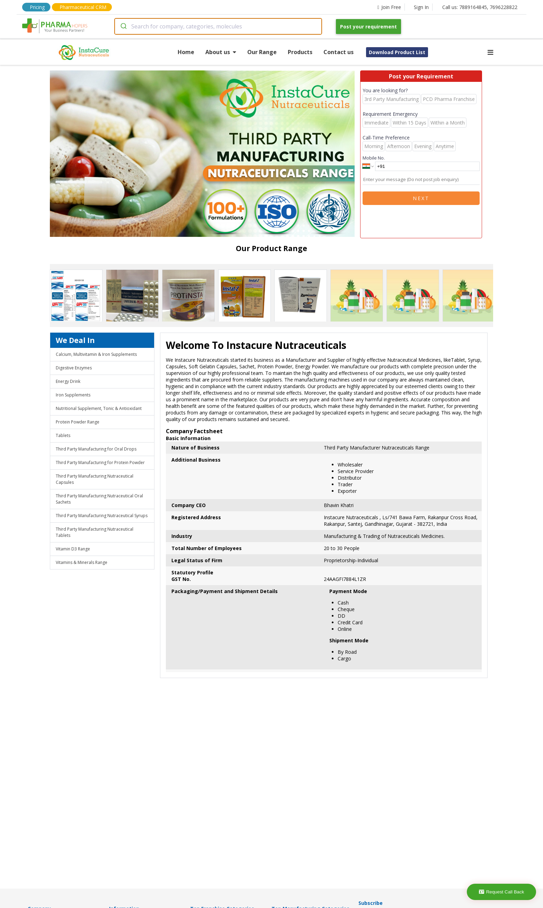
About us (220, 52)
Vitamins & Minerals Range (81, 562)
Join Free (389, 7)
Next (421, 198)
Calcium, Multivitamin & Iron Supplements (96, 354)
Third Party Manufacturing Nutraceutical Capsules (94, 479)
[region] (205, 154)
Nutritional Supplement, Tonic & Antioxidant (99, 408)
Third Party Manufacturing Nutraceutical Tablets (94, 532)
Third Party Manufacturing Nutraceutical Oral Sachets (99, 499)
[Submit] (123, 26)
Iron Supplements (73, 395)
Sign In (421, 7)
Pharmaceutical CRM (83, 7)
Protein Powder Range (77, 422)
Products (300, 52)
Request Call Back (501, 891)
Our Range (262, 52)
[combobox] (218, 26)
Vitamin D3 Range (73, 549)
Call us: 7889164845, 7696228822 (479, 7)
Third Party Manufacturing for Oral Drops (96, 449)
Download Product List (397, 52)
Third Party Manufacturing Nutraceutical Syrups (102, 516)
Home (186, 52)
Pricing (37, 7)
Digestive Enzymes (74, 368)
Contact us (338, 52)
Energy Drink (68, 381)
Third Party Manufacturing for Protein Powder (100, 462)
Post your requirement (368, 26)
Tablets (63, 435)
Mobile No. (374, 158)
